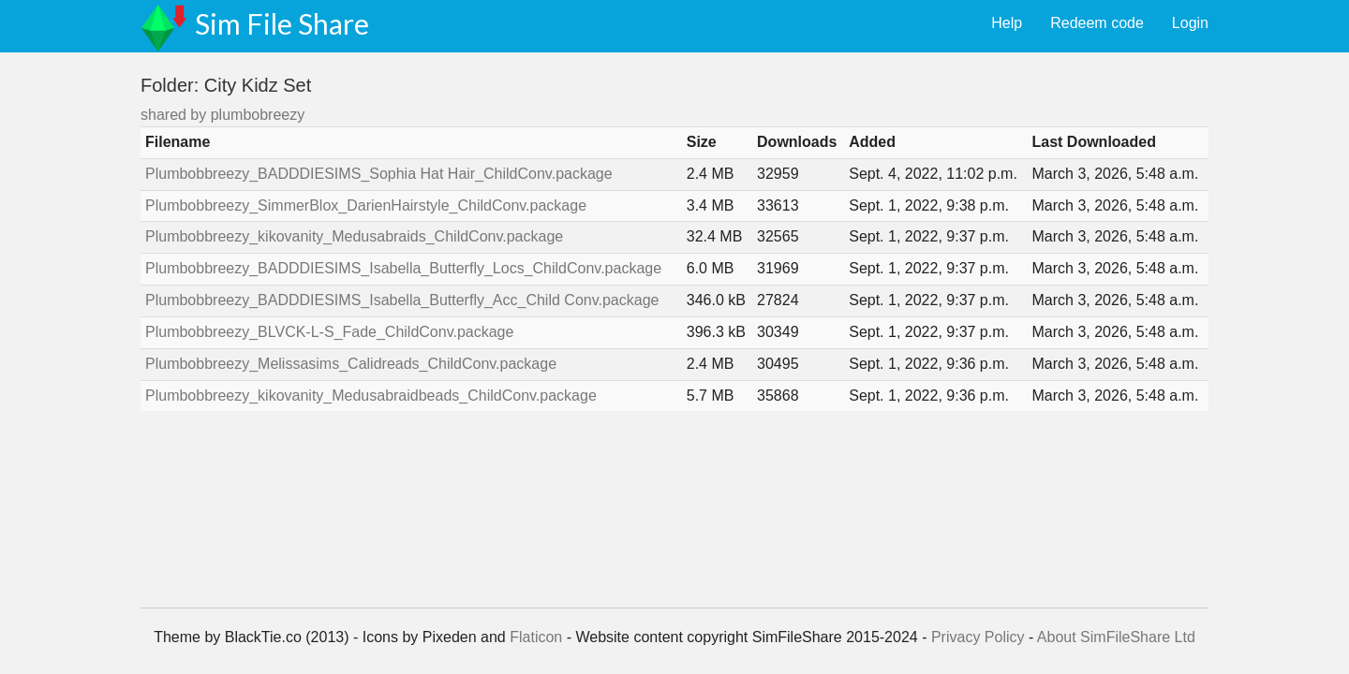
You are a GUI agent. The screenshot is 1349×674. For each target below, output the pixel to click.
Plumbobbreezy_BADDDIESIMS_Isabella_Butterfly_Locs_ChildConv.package (403, 268)
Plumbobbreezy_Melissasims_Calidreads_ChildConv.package (350, 364)
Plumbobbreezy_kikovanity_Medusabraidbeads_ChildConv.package (371, 395)
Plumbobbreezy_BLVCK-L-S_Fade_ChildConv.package (329, 332)
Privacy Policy (978, 637)
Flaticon (536, 637)
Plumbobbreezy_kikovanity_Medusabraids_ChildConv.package (354, 236)
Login (1190, 23)
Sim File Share (282, 23)
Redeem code (1097, 23)
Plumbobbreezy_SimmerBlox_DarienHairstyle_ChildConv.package (365, 205)
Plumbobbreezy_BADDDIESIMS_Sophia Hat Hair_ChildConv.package (379, 174)
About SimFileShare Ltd (1116, 637)
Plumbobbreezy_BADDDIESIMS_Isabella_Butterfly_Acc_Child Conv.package (402, 300)
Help (1006, 23)
